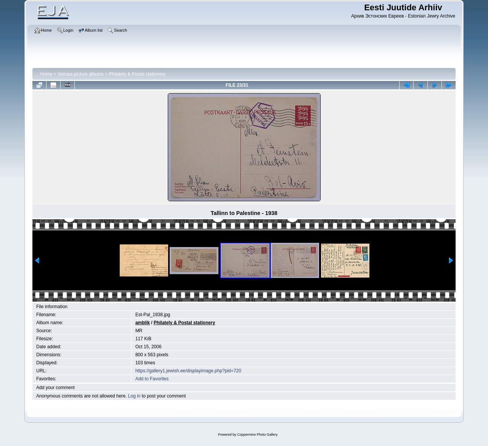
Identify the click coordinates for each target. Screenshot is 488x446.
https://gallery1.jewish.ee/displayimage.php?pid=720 (188, 370)
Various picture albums (81, 74)
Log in (134, 396)
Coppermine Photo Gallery (257, 434)
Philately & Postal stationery (137, 74)
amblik (142, 322)
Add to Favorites (152, 378)
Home (46, 74)
